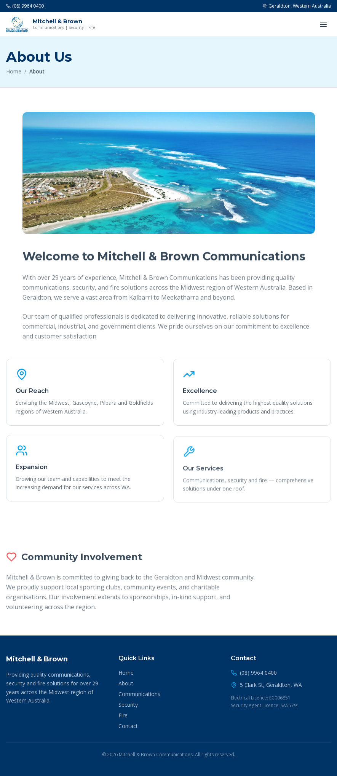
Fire (123, 715)
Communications (139, 694)
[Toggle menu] (323, 24)
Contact (128, 726)
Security (128, 704)
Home (13, 73)
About (125, 683)
